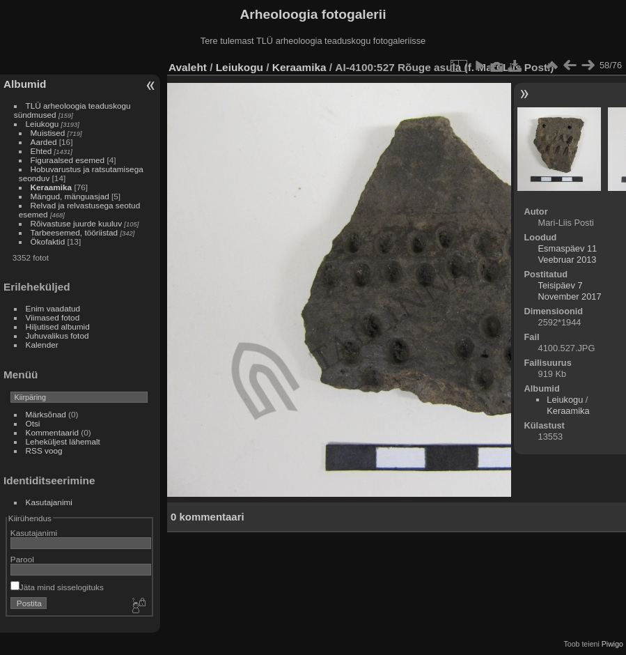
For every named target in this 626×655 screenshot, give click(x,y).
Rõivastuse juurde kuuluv (76, 223)
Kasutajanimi (49, 502)
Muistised (48, 132)
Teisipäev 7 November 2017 (570, 291)
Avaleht (188, 67)
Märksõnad (46, 414)
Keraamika (51, 187)
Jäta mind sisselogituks (57, 587)
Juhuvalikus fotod (57, 335)
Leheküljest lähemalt (63, 441)
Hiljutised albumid (58, 326)
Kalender (42, 344)
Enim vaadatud (53, 308)
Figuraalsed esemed (68, 159)
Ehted (41, 150)
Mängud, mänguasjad (70, 196)
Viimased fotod (53, 317)
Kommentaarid (52, 432)
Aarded (44, 141)
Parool (22, 559)
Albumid (24, 84)
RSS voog (44, 450)
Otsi (33, 423)
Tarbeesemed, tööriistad (74, 232)
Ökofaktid (48, 241)
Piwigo (612, 644)
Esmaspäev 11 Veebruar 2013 (567, 254)
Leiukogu (42, 123)
